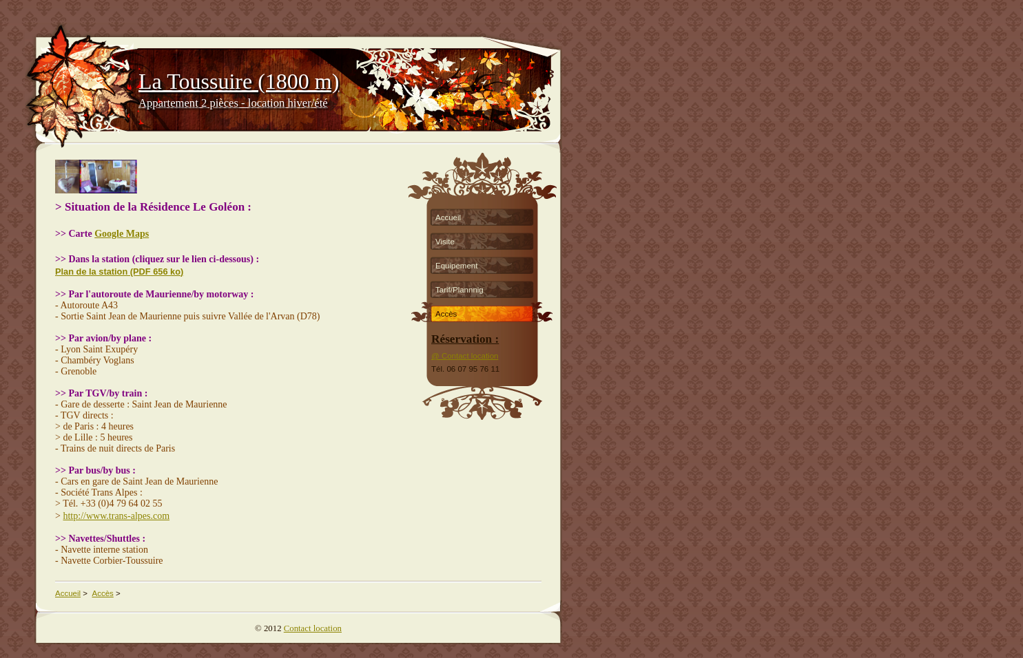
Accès (446, 314)
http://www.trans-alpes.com (116, 516)
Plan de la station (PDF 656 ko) (119, 271)
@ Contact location (464, 356)
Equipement (456, 266)
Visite (445, 241)
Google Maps (121, 234)
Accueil (448, 217)
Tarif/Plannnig (459, 290)
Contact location (313, 628)
